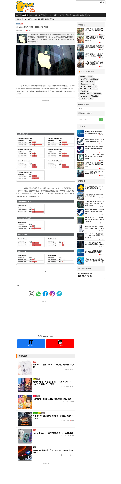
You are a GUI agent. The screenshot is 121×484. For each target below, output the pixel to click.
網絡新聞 (76, 15)
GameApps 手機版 (85, 274)
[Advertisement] (45, 115)
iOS (95, 86)
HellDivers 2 (90, 81)
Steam (90, 77)
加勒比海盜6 (94, 79)
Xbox (81, 81)
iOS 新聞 (25, 15)
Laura (90, 98)
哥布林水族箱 (84, 91)
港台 (34, 379)
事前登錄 (42, 15)
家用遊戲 (68, 15)
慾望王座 (82, 86)
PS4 (89, 86)
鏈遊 (88, 15)
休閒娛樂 (83, 15)
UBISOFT (83, 98)
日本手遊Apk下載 (58, 15)
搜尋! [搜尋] (101, 2)
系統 (34, 447)
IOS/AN (35, 413)
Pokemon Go (84, 84)
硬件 (21, 23)
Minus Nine (93, 89)
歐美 (18, 23)
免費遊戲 (82, 77)
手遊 (38, 379)
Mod (92, 84)
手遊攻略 (49, 15)
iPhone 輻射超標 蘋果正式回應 (43, 19)
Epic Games (84, 96)
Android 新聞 (33, 15)
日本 (34, 396)
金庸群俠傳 (97, 93)
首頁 (18, 15)
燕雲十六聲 (83, 89)
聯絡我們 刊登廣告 (85, 276)
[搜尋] (87, 2)
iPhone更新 (83, 79)
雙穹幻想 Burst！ (85, 93)
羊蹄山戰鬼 (94, 96)
